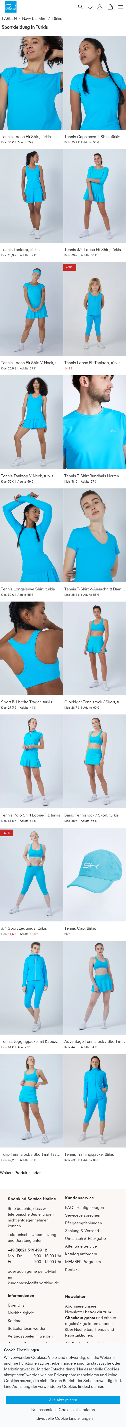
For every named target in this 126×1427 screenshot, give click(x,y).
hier (100, 1386)
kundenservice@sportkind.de (33, 1282)
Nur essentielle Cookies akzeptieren (63, 1409)
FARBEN (9, 18)
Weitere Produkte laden (21, 1172)
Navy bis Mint (34, 18)
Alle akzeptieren (63, 1400)
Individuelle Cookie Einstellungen (63, 1418)
